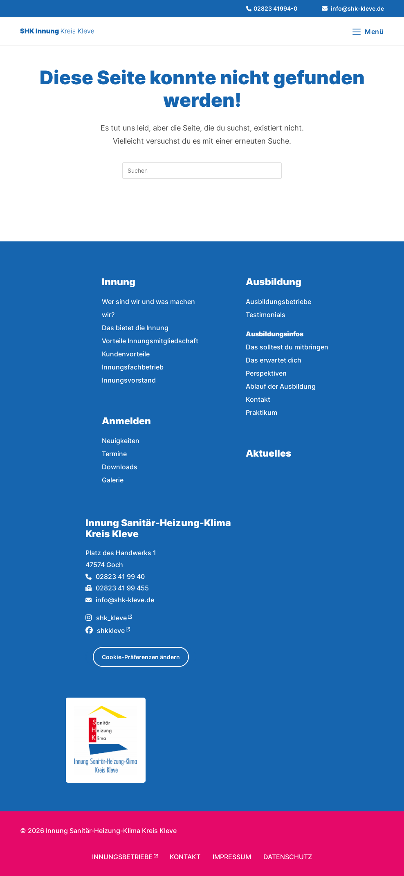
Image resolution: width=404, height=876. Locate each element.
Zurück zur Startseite (201, 212)
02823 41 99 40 (115, 576)
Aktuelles (269, 453)
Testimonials (265, 315)
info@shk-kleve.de (119, 600)
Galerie (112, 480)
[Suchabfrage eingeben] (202, 170)
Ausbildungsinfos (274, 334)
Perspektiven (266, 373)
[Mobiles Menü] (368, 31)
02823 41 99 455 (117, 588)
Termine (114, 454)
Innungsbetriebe (122, 857)
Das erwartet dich (273, 360)
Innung (118, 281)
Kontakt (258, 399)
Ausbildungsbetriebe (278, 301)
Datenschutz (287, 857)
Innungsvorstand (129, 380)
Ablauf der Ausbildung (281, 386)
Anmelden (126, 420)
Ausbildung (273, 281)
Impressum (232, 857)
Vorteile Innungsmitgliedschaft (150, 341)
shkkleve (105, 630)
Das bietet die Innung (135, 328)
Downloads (119, 467)
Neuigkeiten (120, 441)
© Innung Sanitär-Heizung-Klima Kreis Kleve (98, 830)
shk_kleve (106, 618)
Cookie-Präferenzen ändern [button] (141, 656)
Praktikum (261, 412)
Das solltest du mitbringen (287, 347)
